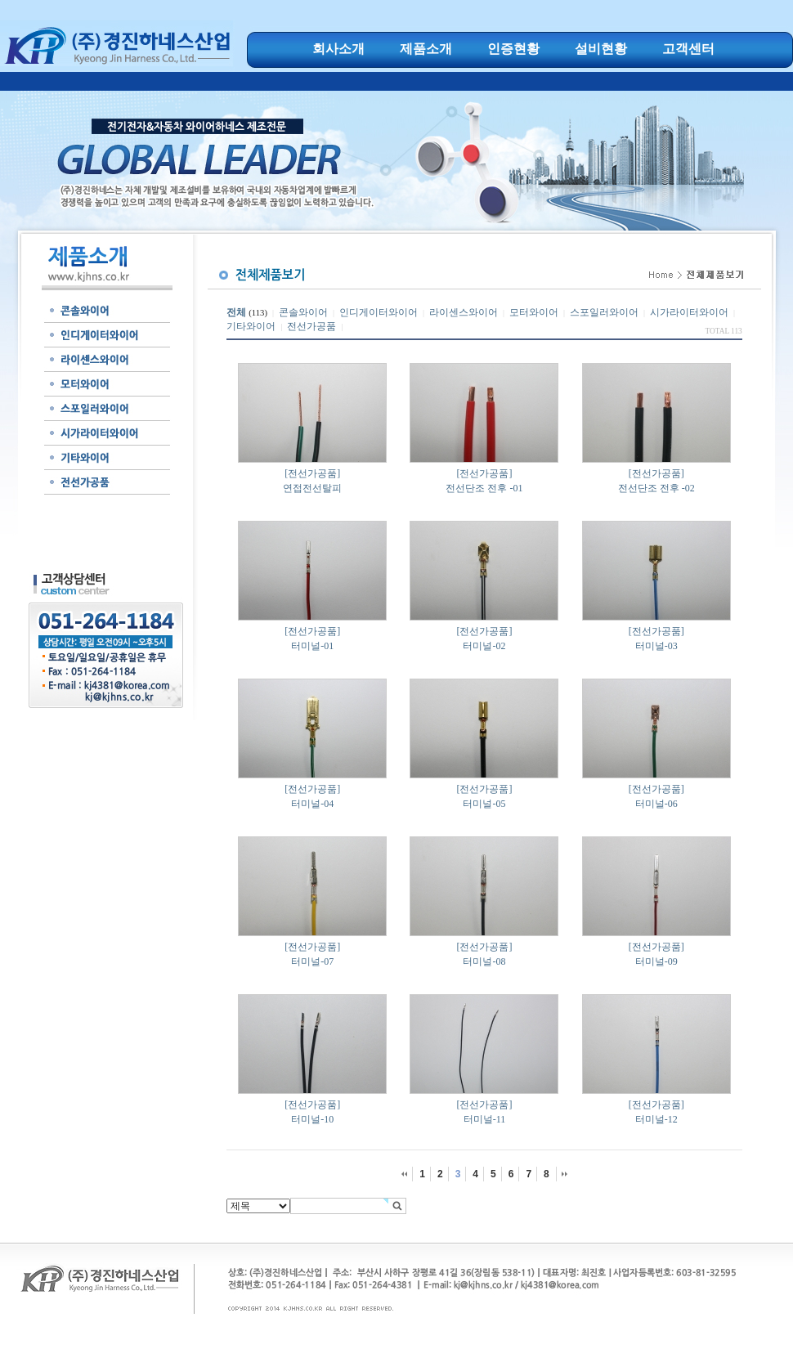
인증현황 (513, 49)
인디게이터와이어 (378, 312)
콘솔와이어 (303, 312)
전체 (236, 312)
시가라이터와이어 (689, 312)
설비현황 (601, 49)
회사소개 (338, 49)
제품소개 (426, 49)
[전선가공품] (312, 473)
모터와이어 (533, 312)
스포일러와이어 (604, 312)
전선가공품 (311, 326)
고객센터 (688, 49)
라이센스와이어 (463, 312)
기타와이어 (251, 326)
